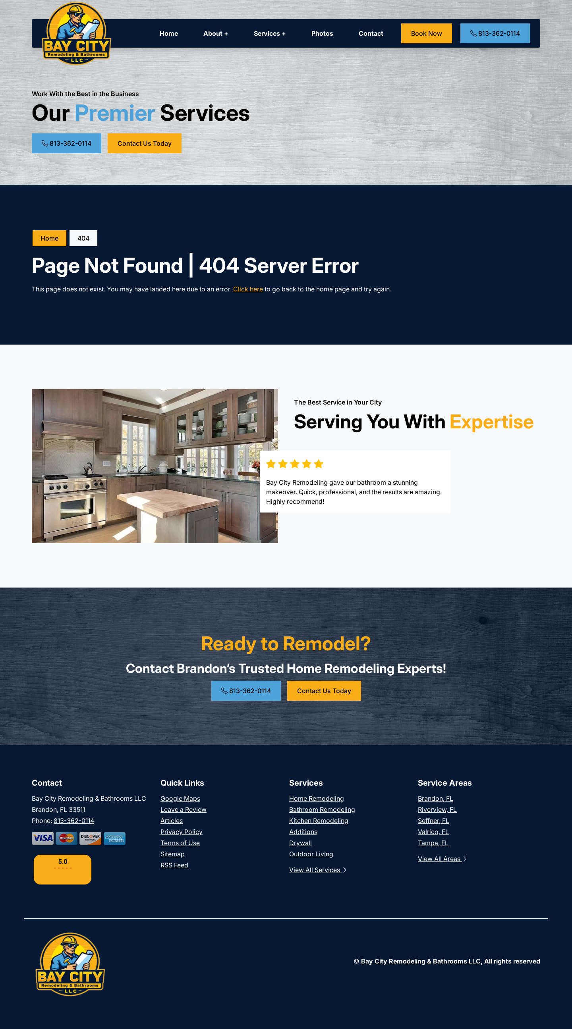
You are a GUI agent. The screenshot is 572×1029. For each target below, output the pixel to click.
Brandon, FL (435, 798)
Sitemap (172, 854)
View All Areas (443, 859)
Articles (171, 821)
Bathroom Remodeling (322, 809)
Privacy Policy (181, 832)
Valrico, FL (433, 832)
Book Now (426, 33)
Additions (303, 832)
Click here (248, 289)
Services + (270, 33)
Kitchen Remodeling (318, 821)
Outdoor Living (311, 854)
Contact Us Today (145, 143)
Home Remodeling (316, 798)
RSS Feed (174, 865)
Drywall (300, 843)
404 (83, 238)
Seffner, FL (433, 821)
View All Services (318, 870)
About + (215, 33)
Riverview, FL (437, 809)
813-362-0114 (495, 33)
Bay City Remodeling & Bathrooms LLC (421, 961)
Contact (371, 33)
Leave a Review (183, 809)
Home (169, 33)
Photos (322, 33)
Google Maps (180, 798)
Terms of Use (180, 843)
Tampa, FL (433, 843)
